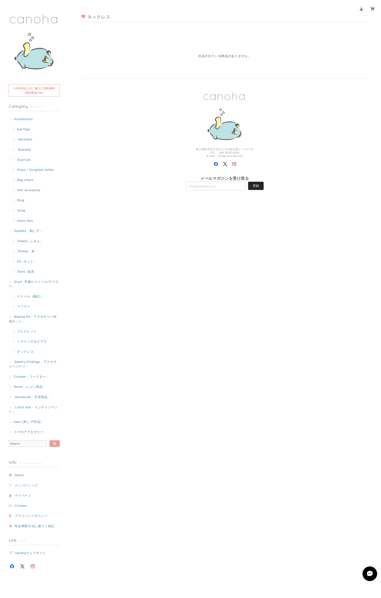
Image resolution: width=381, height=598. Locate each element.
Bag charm (25, 180)
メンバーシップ (26, 485)
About (19, 475)
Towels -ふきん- (29, 241)
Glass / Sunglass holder (35, 170)
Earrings (23, 129)
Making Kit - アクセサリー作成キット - (33, 319)
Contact (21, 506)
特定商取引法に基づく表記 (34, 526)
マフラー (23, 306)
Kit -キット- (26, 261)
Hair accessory (28, 190)
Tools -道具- (26, 271)
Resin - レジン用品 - (29, 387)
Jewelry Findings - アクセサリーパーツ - (33, 364)
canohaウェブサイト (30, 553)
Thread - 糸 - (27, 251)
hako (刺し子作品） (28, 422)
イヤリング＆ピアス (32, 341)
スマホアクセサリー (29, 432)
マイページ (23, 495)
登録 (256, 186)
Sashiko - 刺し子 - (28, 231)
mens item (25, 220)
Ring (20, 200)
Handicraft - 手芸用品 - (32, 397)
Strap (21, 210)
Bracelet (24, 149)
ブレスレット (27, 331)
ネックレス (25, 351)
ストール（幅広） (30, 296)
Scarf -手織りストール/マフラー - (34, 284)
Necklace (24, 139)
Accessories (23, 119)
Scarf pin (24, 160)
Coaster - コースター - (31, 376)
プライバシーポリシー (31, 516)
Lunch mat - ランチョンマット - (33, 409)
